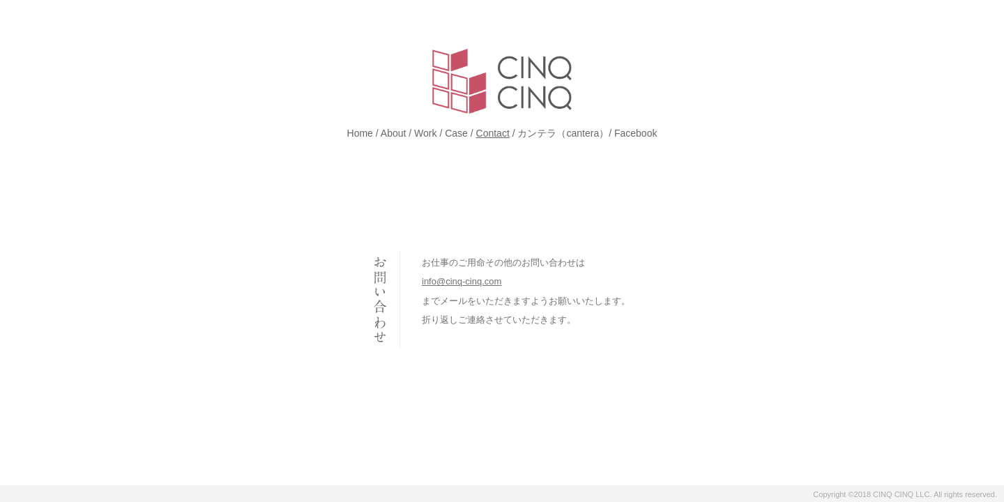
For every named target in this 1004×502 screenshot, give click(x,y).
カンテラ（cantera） (563, 133)
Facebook (635, 133)
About (393, 133)
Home (360, 133)
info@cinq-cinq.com (461, 281)
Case (456, 133)
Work (425, 133)
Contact (493, 133)
